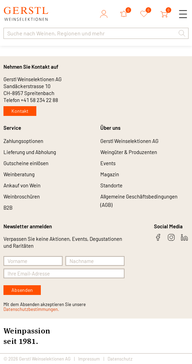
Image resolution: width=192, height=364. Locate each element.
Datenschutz (120, 359)
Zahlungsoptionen (23, 141)
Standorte (111, 185)
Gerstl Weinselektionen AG (129, 141)
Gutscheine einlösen (25, 163)
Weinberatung (19, 174)
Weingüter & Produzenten (128, 152)
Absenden (22, 290)
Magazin (109, 174)
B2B (7, 207)
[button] (182, 33)
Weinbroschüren (21, 196)
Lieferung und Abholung (29, 152)
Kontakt (19, 111)
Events (108, 163)
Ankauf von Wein (21, 185)
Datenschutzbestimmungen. (31, 309)
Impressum (89, 359)
